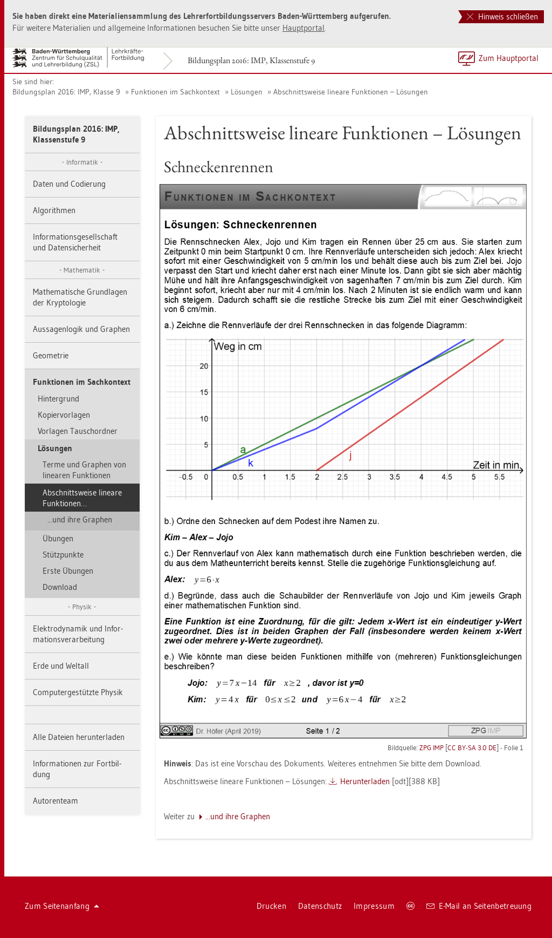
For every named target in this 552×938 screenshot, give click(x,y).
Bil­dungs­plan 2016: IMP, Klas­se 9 (66, 92)
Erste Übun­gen (68, 571)
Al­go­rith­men (54, 210)
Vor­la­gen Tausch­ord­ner (78, 431)
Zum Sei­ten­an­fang (62, 906)
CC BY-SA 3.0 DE (471, 747)
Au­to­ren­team (55, 801)
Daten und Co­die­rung (69, 184)
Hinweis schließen (502, 16)
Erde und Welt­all (61, 666)
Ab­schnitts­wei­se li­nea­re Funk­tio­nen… (82, 497)
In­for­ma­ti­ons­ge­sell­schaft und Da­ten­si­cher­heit (75, 242)
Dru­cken (271, 906)
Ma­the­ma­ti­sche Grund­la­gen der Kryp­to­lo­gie (80, 297)
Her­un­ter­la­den (365, 781)
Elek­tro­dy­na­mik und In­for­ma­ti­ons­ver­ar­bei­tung (78, 633)
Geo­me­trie (50, 355)
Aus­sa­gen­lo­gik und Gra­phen (81, 329)
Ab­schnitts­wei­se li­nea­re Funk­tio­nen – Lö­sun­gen (350, 92)
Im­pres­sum (374, 906)
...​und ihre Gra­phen (79, 519)
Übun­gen (58, 538)
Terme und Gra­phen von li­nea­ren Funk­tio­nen (84, 469)
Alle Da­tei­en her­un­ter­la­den (79, 737)
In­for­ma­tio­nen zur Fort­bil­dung (77, 768)
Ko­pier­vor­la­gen (64, 415)
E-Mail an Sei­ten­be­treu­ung (479, 906)
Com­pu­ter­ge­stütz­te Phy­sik (78, 692)
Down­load (60, 587)
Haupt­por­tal (303, 28)
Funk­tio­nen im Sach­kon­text (175, 92)
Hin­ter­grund (58, 398)
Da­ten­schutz (320, 906)
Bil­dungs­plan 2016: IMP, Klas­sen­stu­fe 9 (251, 60)
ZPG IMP (431, 747)
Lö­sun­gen (247, 92)
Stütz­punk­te (63, 554)
